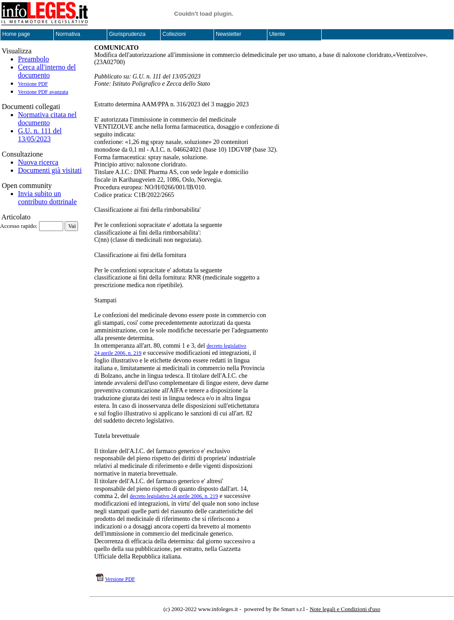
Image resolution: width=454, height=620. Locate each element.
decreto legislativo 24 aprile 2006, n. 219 (174, 496)
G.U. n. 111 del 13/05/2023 (39, 135)
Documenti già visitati (50, 170)
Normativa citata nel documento (47, 119)
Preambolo (33, 59)
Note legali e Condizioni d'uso (345, 609)
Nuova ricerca (38, 162)
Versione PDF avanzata (43, 92)
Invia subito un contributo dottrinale (47, 197)
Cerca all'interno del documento (47, 71)
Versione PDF (33, 84)
